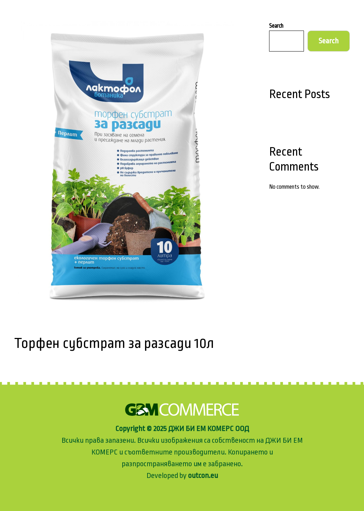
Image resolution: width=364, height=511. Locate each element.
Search (276, 26)
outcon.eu (202, 475)
